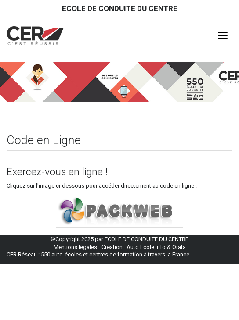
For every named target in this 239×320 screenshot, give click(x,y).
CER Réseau (22, 254)
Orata (179, 247)
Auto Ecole (140, 247)
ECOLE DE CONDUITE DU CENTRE (119, 8)
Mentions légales (75, 247)
